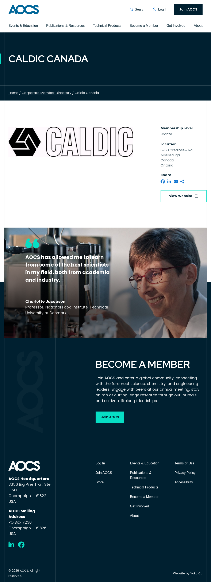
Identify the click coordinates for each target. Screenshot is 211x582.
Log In (163, 9)
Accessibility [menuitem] (183, 482)
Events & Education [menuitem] (23, 25)
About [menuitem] (198, 25)
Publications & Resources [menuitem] (65, 25)
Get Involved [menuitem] (175, 25)
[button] (138, 9)
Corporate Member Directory (46, 92)
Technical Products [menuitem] (107, 25)
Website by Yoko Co (188, 573)
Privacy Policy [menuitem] (185, 473)
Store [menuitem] (100, 482)
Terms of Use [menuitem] (184, 463)
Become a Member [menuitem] (144, 25)
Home (13, 92)
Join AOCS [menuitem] (188, 9)
